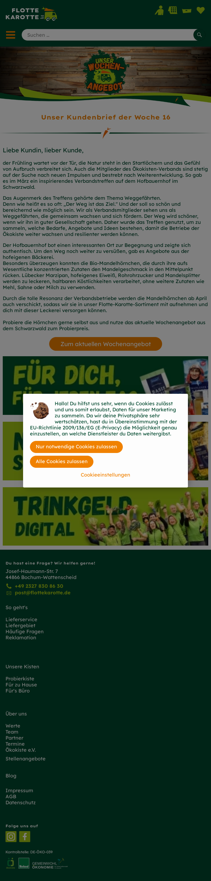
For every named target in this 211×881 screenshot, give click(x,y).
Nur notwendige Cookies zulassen (76, 446)
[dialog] (105, 440)
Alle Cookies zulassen (62, 461)
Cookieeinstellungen (105, 475)
